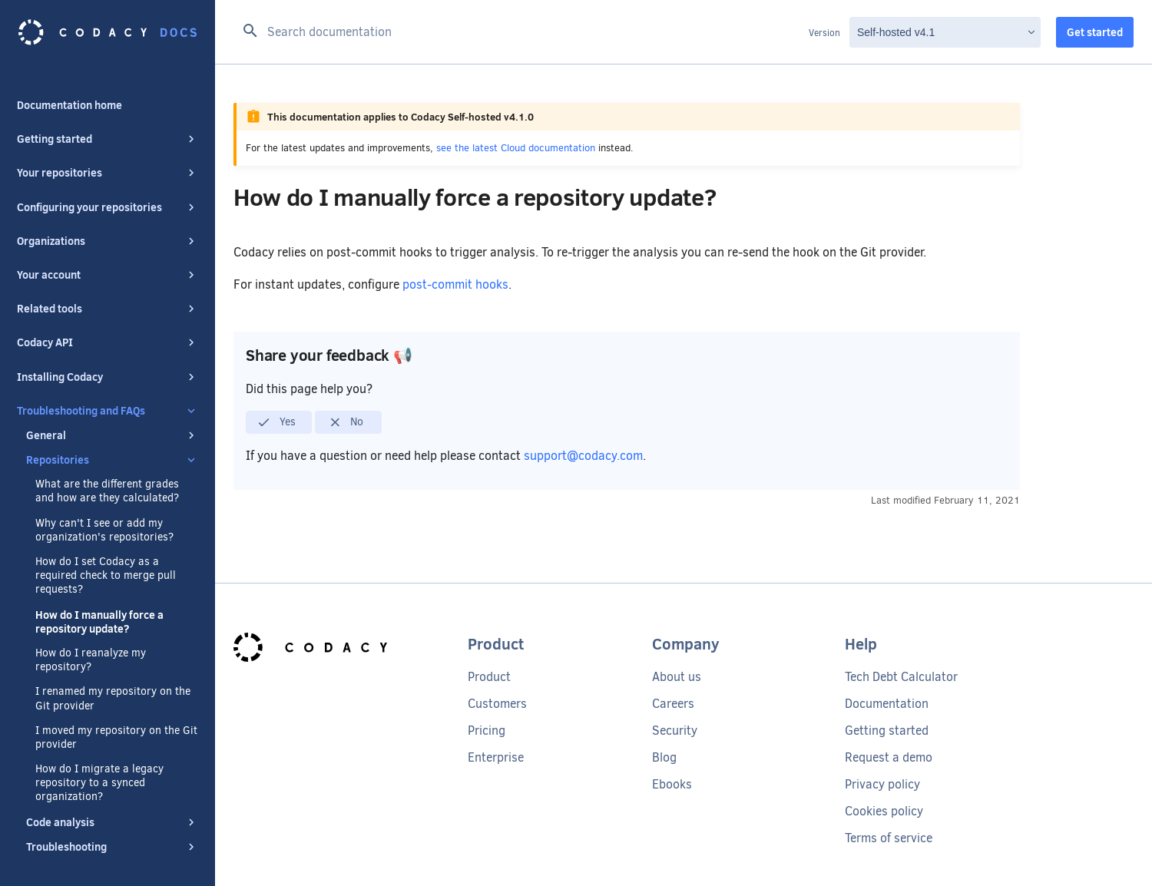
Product (489, 677)
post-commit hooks (455, 284)
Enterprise (496, 757)
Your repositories (107, 157)
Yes (276, 422)
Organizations (107, 226)
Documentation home (69, 90)
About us (676, 677)
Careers (673, 704)
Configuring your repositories (107, 192)
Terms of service (888, 838)
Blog (664, 757)
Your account (107, 259)
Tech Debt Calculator (901, 677)
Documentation (887, 704)
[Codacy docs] (107, 32)
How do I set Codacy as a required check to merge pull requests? (105, 560)
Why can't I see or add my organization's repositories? (104, 515)
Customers (497, 704)
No (346, 422)
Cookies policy (884, 811)
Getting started (107, 124)
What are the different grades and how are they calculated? (107, 476)
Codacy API (107, 327)
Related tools (107, 293)
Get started (1095, 32)
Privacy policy (882, 784)
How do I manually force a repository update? (99, 606)
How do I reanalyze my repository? (90, 645)
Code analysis (112, 807)
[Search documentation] (521, 32)
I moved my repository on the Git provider (116, 722)
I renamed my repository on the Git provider (112, 683)
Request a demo (888, 757)
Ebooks (672, 784)
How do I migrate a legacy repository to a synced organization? (99, 767)
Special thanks (53, 865)
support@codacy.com (583, 456)
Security (674, 730)
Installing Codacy (107, 362)
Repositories (112, 444)
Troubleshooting (112, 831)
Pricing (486, 730)
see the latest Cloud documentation (515, 147)
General (112, 420)
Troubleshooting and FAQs (107, 395)
